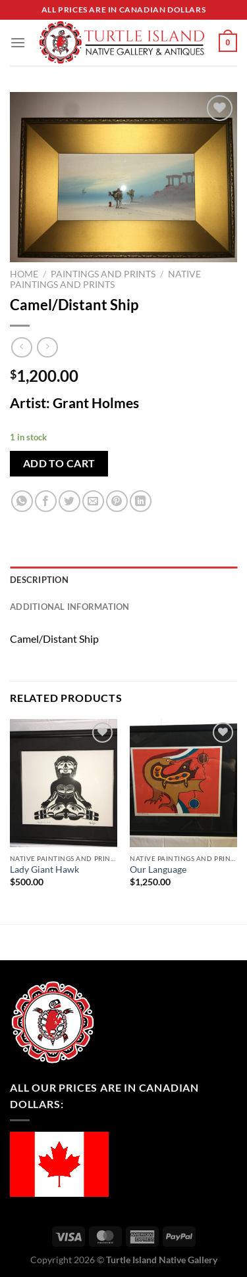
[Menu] (18, 42)
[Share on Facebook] (46, 501)
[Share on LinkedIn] (140, 501)
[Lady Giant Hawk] (63, 783)
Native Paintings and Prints (105, 279)
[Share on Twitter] (69, 501)
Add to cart (59, 463)
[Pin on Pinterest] (117, 501)
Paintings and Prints (103, 274)
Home (24, 274)
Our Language (158, 869)
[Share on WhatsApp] (22, 501)
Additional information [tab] (70, 606)
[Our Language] (183, 783)
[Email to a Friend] (93, 501)
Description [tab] (39, 579)
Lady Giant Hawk (44, 869)
